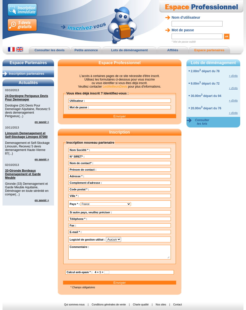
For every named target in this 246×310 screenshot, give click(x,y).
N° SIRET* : (103, 156)
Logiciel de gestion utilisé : (95, 239)
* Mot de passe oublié (184, 41)
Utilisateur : (103, 100)
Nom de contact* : (107, 163)
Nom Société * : (105, 149)
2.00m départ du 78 (205, 71)
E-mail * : (101, 232)
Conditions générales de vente (109, 304)
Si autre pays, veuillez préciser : (116, 212)
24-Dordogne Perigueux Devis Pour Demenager (26, 97)
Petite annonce (86, 50)
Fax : (98, 225)
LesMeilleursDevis (115, 86)
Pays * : (100, 204)
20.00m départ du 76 (206, 108)
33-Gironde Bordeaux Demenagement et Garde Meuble (23, 174)
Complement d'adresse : (111, 182)
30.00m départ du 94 (206, 96)
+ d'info (233, 75)
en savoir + (42, 121)
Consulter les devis (50, 50)
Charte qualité (141, 304)
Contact (177, 304)
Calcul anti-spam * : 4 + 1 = (88, 272)
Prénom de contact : (109, 169)
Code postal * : (105, 189)
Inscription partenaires (26, 73)
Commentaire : (120, 252)
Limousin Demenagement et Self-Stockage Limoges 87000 (26, 135)
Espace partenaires (209, 50)
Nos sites (161, 304)
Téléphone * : (104, 218)
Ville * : (100, 195)
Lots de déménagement (129, 50)
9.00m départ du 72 (205, 83)
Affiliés (172, 50)
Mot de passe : (105, 107)
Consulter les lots (202, 121)
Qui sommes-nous (74, 304)
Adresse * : (102, 176)
